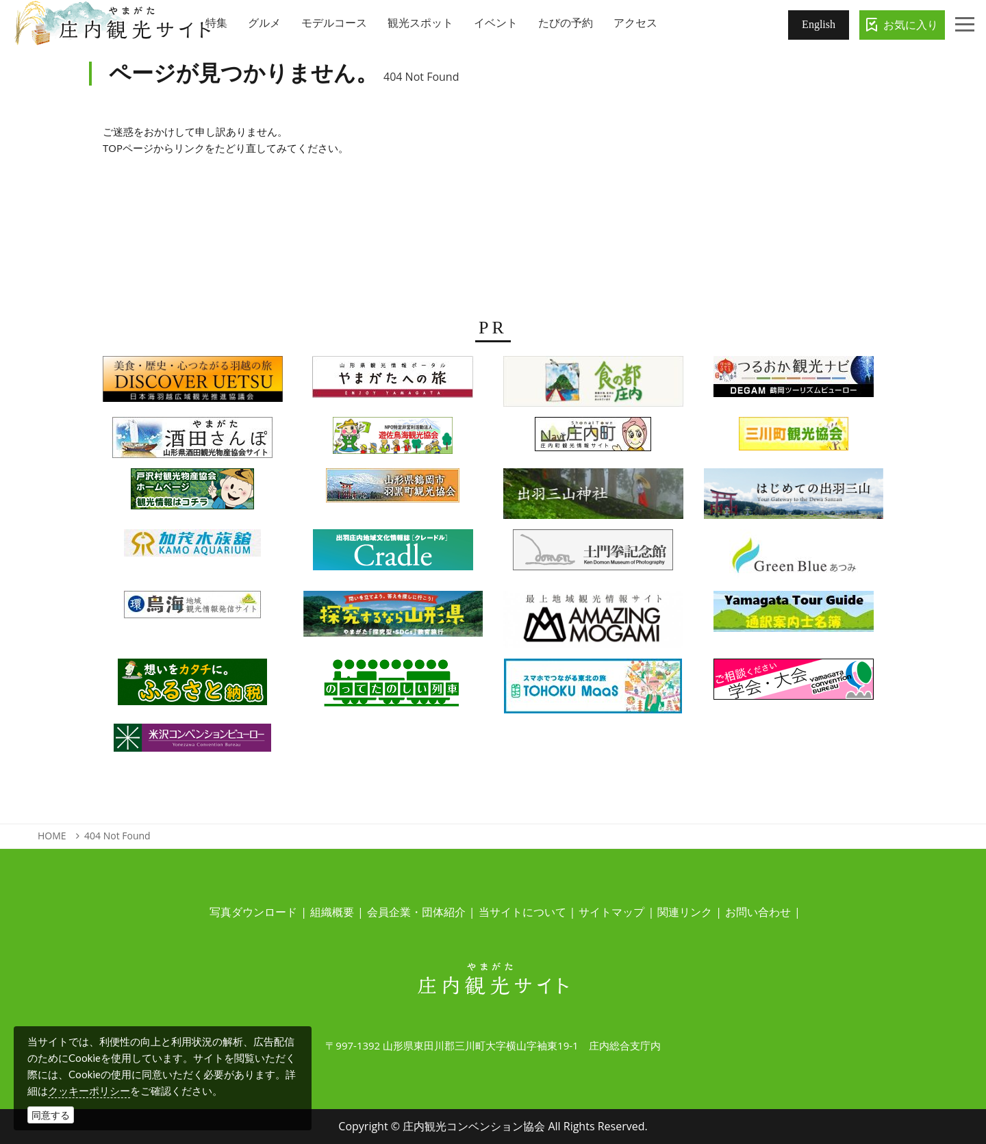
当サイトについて (522, 911)
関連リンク (684, 911)
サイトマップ (611, 911)
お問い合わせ (758, 911)
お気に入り (910, 24)
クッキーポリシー (89, 1090)
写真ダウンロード (253, 911)
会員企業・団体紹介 (416, 911)
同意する (50, 1114)
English (818, 24)
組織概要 (332, 911)
